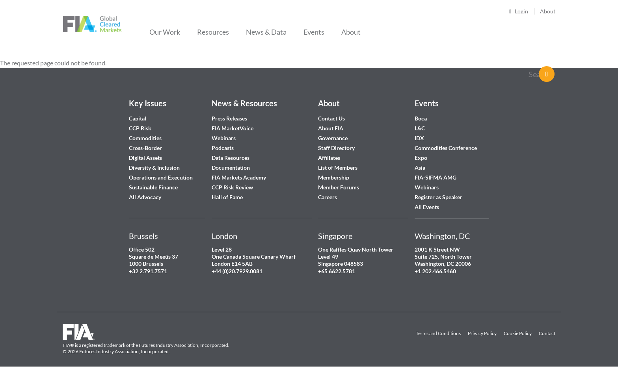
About (547, 11)
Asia (420, 167)
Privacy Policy (482, 333)
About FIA (330, 128)
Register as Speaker (438, 197)
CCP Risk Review (232, 187)
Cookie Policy (518, 333)
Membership (333, 177)
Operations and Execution (161, 177)
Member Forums (338, 187)
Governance (333, 138)
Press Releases (229, 118)
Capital (137, 118)
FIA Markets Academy (239, 177)
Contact (547, 333)
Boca (421, 118)
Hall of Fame (227, 197)
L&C (420, 128)
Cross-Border (146, 147)
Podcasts (223, 147)
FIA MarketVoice (232, 128)
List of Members (337, 167)
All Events (427, 207)
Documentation (231, 167)
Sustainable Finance (153, 187)
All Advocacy (145, 197)
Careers (327, 197)
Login (521, 11)
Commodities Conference (446, 147)
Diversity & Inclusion (154, 167)
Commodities (145, 138)
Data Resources (230, 157)
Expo (421, 157)
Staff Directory (336, 147)
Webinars (224, 138)
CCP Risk (140, 128)
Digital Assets (145, 157)
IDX (419, 138)
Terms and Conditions (438, 333)
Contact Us (331, 118)
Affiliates (329, 157)
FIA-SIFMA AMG (435, 177)
